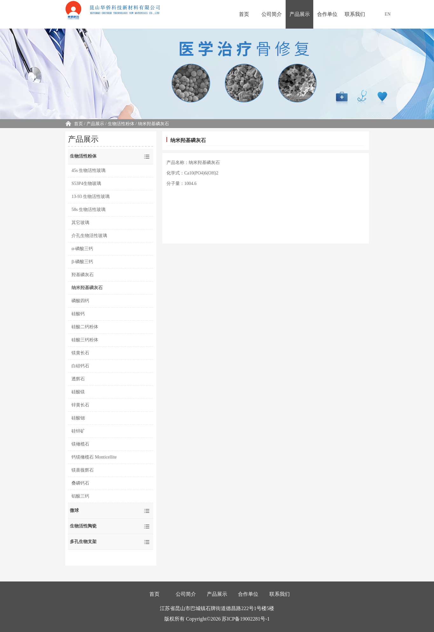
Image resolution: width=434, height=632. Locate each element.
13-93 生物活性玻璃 (90, 196)
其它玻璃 (80, 222)
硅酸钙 (78, 313)
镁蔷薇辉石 (82, 470)
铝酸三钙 (80, 496)
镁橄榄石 (80, 444)
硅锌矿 (78, 431)
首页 (244, 14)
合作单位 (327, 14)
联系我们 (355, 14)
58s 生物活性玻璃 (88, 209)
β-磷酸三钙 (82, 261)
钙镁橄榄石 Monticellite (94, 457)
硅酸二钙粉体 (84, 326)
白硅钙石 (80, 366)
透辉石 (78, 379)
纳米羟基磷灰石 (87, 287)
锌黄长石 (80, 405)
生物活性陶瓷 (83, 526)
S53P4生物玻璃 (86, 183)
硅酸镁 (78, 392)
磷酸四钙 (80, 300)
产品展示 (299, 14)
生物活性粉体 (121, 123)
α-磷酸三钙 (82, 248)
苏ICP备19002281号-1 (245, 619)
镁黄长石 (80, 352)
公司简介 (271, 14)
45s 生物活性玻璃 (88, 170)
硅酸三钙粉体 (84, 339)
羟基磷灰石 (82, 274)
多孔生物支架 (83, 541)
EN (388, 14)
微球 (74, 510)
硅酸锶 (78, 418)
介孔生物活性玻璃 (89, 235)
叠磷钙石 (80, 483)
